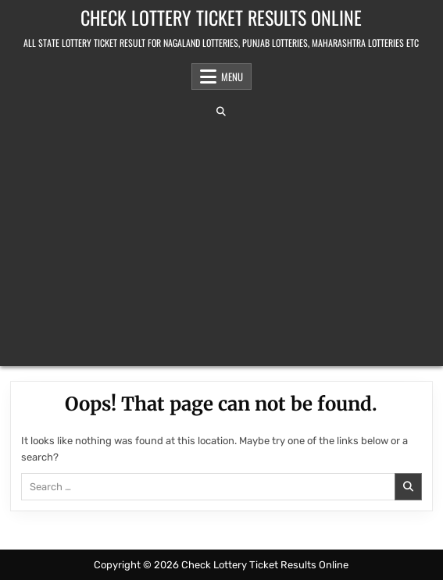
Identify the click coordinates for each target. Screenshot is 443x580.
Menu (232, 76)
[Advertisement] (221, 241)
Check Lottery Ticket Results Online (221, 17)
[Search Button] (221, 111)
